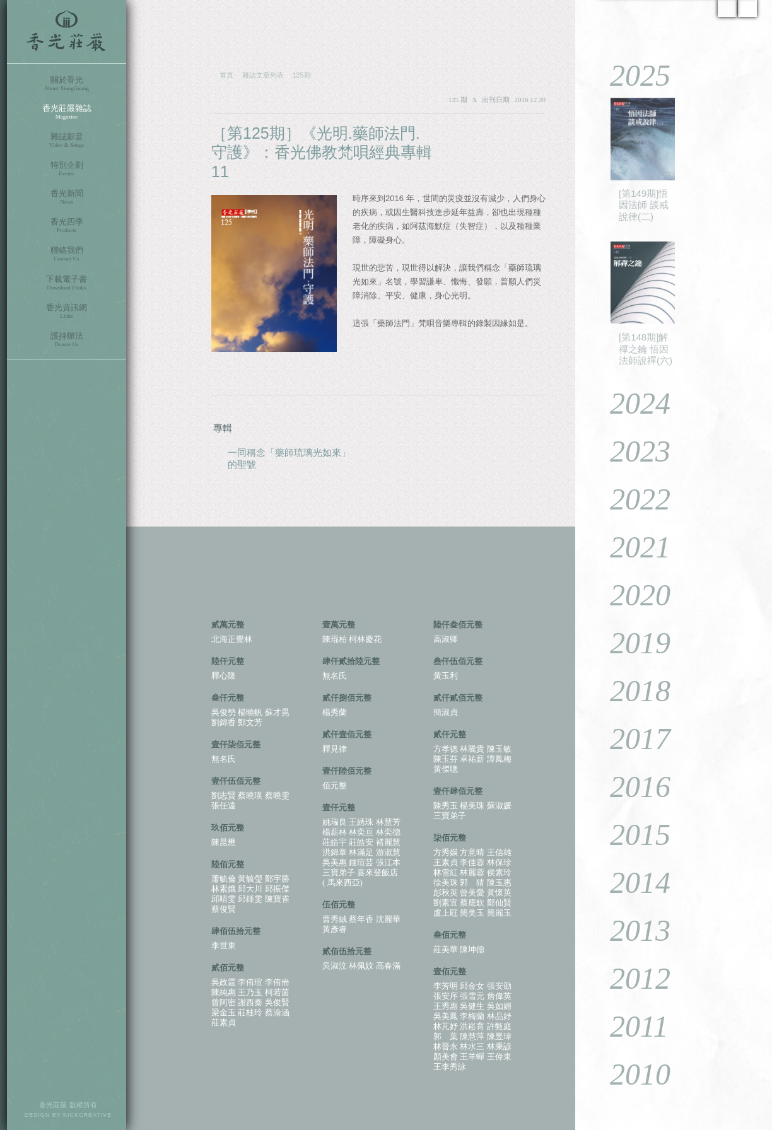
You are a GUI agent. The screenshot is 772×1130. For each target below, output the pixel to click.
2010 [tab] (631, 1074)
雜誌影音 (66, 140)
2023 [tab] (631, 451)
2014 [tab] (631, 882)
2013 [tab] (631, 930)
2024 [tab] (631, 403)
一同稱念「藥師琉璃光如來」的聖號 (289, 458)
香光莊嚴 (66, 31)
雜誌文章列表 (263, 75)
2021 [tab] (631, 547)
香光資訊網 (66, 311)
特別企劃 (66, 168)
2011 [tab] (630, 1026)
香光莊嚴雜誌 (66, 111)
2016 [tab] (631, 786)
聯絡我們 (66, 253)
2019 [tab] (631, 643)
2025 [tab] (631, 75)
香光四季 (66, 225)
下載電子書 (66, 282)
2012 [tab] (631, 978)
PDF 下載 (507, 133)
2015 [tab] (631, 834)
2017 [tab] (631, 738)
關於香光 (66, 83)
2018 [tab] (631, 691)
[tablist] (674, 585)
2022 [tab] (631, 499)
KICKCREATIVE (87, 1115)
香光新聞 (66, 197)
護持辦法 (66, 339)
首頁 (226, 75)
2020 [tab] (631, 595)
